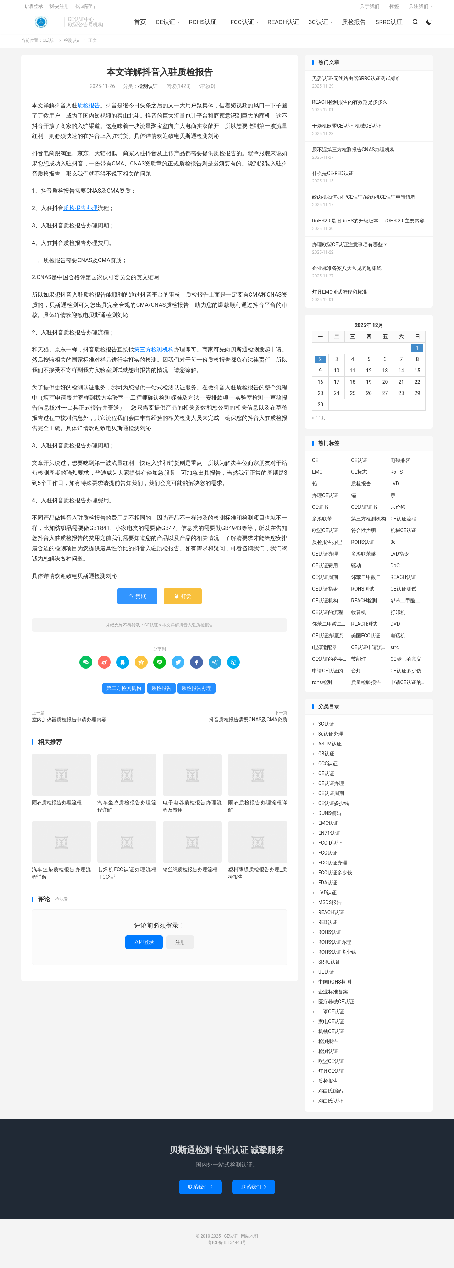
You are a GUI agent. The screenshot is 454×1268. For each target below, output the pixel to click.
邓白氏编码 (330, 1096)
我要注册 (59, 9)
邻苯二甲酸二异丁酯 (408, 606)
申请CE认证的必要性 (330, 676)
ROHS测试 (362, 594)
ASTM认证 (330, 749)
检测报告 (328, 1046)
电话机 (398, 641)
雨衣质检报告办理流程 (57, 808)
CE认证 (40, 25)
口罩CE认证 (331, 1017)
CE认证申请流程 (369, 653)
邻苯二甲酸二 (366, 583)
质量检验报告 (366, 688)
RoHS (397, 477)
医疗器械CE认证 (336, 1007)
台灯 (356, 676)
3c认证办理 (330, 739)
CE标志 (359, 477)
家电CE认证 (331, 1027)
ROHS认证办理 (334, 947)
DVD (395, 629)
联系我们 (200, 1192)
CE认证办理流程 (330, 641)
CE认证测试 (403, 594)
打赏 (182, 601)
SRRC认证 (388, 25)
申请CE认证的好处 (408, 688)
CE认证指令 (325, 594)
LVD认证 (327, 898)
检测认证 (72, 46)
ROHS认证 (202, 25)
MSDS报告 (330, 908)
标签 (394, 9)
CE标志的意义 (406, 664)
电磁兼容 (400, 466)
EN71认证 (329, 838)
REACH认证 (282, 25)
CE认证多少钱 (406, 676)
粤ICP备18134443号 (227, 1247)
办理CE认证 (325, 501)
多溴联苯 (322, 524)
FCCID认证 (330, 848)
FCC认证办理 (332, 868)
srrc (395, 653)
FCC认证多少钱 (335, 878)
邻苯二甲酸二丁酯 (330, 629)
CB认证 (326, 759)
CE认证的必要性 (330, 664)
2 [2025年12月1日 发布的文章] (320, 364)
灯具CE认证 (331, 1076)
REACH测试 (364, 629)
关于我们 (370, 9)
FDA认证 (327, 888)
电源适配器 (324, 653)
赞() (137, 601)
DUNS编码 (329, 818)
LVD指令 (400, 559)
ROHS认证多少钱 (337, 957)
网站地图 (249, 1241)
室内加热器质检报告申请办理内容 (69, 725)
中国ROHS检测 (334, 987)
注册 (180, 947)
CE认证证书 (364, 512)
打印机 (398, 618)
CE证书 (320, 512)
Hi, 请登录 (32, 9)
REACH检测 (364, 606)
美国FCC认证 (365, 641)
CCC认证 (328, 769)
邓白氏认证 (330, 1106)
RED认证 (327, 927)
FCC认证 (241, 25)
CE (315, 466)
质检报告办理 (80, 213)
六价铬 (398, 512)
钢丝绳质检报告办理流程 (190, 875)
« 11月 (319, 423)
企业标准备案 (333, 997)
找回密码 (85, 9)
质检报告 (353, 25)
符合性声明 (363, 536)
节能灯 (358, 664)
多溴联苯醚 (363, 559)
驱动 (356, 571)
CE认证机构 (325, 606)
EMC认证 (328, 828)
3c (393, 548)
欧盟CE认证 (325, 536)
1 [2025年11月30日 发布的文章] (417, 353)
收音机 (358, 618)
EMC (317, 477)
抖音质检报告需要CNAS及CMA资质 (248, 725)
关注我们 (418, 9)
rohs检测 (322, 688)
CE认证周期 (325, 583)
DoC (395, 571)
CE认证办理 (325, 559)
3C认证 (317, 25)
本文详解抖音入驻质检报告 (159, 78)
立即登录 (144, 947)
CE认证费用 (325, 571)
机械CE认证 (403, 536)
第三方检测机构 (154, 355)
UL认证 (326, 977)
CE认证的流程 (327, 618)
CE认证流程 (403, 524)
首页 (139, 25)
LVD (395, 489)
